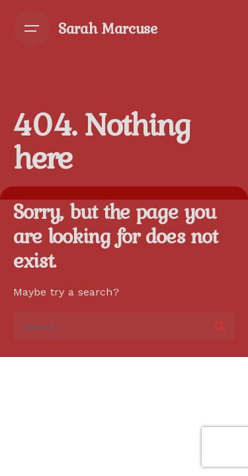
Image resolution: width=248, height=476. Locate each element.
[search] (220, 326)
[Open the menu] (31, 28)
